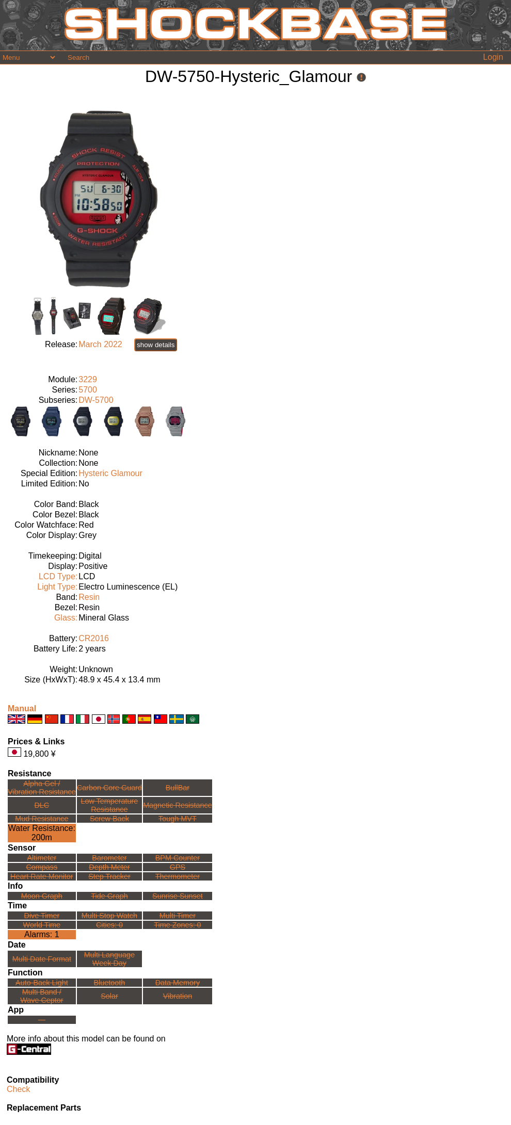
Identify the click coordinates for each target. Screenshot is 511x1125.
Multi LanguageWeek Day (109, 959)
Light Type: (57, 586)
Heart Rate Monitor (41, 876)
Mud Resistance (41, 818)
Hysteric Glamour (110, 473)
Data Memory (177, 983)
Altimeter (41, 858)
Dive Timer (41, 915)
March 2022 (100, 344)
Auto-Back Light (41, 983)
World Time (42, 925)
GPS (177, 867)
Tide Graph (109, 896)
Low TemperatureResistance (109, 805)
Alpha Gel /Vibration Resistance (42, 787)
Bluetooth (109, 983)
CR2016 (93, 638)
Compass (41, 867)
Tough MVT (177, 818)
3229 (87, 379)
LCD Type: (58, 576)
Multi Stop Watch (109, 915)
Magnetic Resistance (177, 805)
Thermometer (177, 876)
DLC (41, 805)
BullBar (177, 788)
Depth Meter (109, 867)
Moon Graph (41, 896)
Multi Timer (177, 915)
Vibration (178, 996)
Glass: (65, 617)
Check (18, 1089)
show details (155, 345)
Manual (22, 708)
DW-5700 (95, 400)
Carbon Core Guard (109, 788)
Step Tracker (109, 876)
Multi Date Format (41, 959)
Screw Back (109, 818)
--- (41, 1020)
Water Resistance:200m (41, 833)
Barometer (109, 858)
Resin (89, 597)
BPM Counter (177, 858)
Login (493, 57)
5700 (87, 389)
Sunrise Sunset (177, 896)
